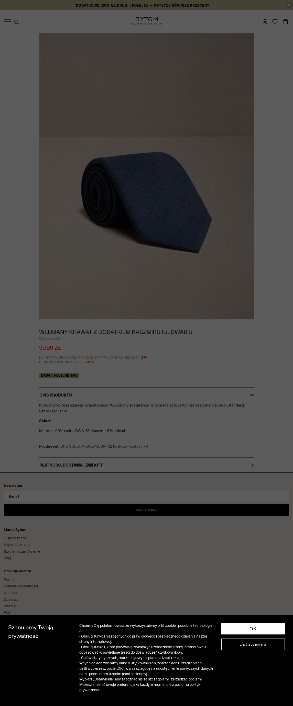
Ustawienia (253, 644)
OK (253, 628)
